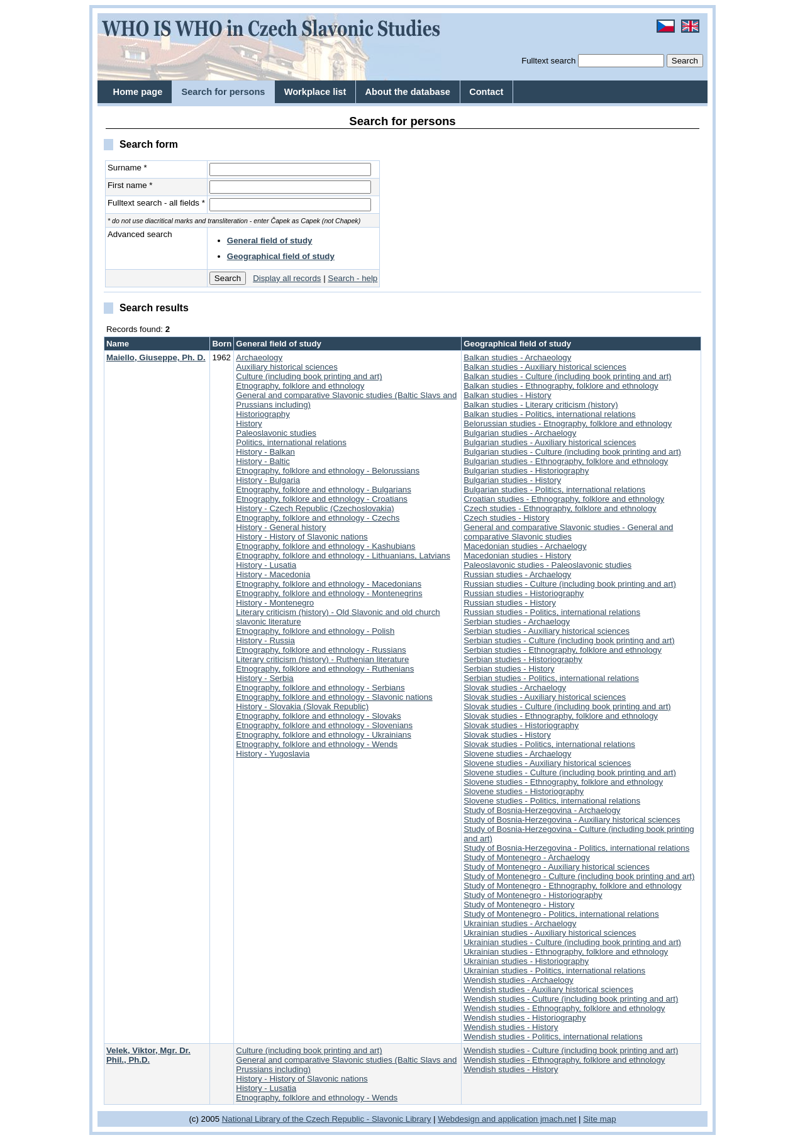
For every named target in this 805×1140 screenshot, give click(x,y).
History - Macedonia (273, 574)
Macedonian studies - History (517, 555)
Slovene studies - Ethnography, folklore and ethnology (563, 782)
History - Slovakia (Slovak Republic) (302, 706)
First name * (130, 185)
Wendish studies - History (511, 1027)
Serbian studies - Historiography (523, 659)
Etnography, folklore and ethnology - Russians (321, 650)
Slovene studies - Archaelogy (517, 753)
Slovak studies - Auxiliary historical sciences (545, 697)
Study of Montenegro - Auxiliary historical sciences (557, 867)
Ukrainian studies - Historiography (526, 961)
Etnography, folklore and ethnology (300, 385)
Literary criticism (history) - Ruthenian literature (322, 659)
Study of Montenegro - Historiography (533, 895)
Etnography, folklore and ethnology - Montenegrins (329, 593)
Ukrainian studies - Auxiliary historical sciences (550, 933)
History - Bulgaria (268, 480)
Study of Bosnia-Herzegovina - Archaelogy (542, 810)
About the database (407, 92)
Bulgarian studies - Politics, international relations (554, 489)
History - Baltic (263, 461)
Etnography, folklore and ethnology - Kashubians (325, 546)
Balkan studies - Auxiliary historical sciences (545, 367)
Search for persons (223, 92)
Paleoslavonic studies (276, 433)
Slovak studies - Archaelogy (515, 687)
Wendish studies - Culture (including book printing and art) (571, 999)
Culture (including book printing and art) (309, 376)
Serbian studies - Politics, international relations (551, 678)
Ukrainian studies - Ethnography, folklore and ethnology (566, 951)
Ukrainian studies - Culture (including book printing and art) (572, 942)
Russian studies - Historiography (524, 593)
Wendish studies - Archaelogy (519, 980)
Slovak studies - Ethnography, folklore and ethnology (561, 716)
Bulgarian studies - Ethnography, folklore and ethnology (566, 461)
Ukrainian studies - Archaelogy (520, 923)
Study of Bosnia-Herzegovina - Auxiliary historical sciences (572, 819)
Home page (138, 92)
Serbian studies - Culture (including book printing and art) (569, 640)
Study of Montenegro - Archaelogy (527, 857)
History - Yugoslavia (272, 753)
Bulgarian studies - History (512, 480)
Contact (486, 92)
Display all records (287, 278)
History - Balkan (265, 452)
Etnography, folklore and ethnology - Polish (315, 631)
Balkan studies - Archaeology (517, 357)
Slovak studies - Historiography (521, 725)
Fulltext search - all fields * (156, 203)
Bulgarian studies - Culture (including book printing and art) (572, 452)
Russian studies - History (510, 602)
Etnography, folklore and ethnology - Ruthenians (325, 668)
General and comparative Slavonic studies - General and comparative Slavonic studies (568, 532)
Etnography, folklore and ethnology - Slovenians (324, 725)
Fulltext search (548, 60)
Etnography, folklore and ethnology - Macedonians (328, 584)
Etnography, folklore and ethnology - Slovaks (318, 716)
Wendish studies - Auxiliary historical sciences (548, 989)
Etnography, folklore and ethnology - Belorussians (327, 470)
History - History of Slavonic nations (301, 536)
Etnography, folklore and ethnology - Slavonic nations (334, 697)
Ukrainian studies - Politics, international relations (554, 970)
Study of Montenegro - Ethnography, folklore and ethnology (572, 885)
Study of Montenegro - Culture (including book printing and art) (579, 876)
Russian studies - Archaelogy (517, 574)
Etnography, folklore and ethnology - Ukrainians (323, 734)
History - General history (281, 527)
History (249, 423)
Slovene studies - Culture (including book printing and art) (570, 772)
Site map (599, 1119)
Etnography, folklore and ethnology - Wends (316, 744)
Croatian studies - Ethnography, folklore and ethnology (564, 499)
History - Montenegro (275, 602)
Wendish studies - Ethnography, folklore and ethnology (564, 1008)
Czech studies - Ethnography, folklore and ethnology (560, 508)
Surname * (127, 167)
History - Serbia (264, 678)
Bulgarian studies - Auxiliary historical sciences (550, 442)
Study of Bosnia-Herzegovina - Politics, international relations (576, 848)
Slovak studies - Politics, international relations (549, 744)
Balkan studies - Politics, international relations (550, 414)
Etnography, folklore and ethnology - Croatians (322, 499)
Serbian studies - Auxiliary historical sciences (547, 631)
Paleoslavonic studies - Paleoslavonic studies (547, 565)
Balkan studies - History (507, 395)
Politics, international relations (291, 442)
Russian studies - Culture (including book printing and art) (570, 584)
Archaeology (259, 357)
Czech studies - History (506, 518)
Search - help (352, 278)
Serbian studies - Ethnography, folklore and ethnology (563, 650)
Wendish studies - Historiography (525, 1017)
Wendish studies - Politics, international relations (553, 1036)
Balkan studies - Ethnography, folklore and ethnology (561, 385)
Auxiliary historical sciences (286, 367)
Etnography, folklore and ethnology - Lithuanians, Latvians (343, 555)
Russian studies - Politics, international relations (552, 612)
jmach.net (557, 1119)
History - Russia (265, 640)
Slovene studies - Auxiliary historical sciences (547, 763)
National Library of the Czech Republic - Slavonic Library (326, 1119)
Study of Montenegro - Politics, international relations (561, 914)
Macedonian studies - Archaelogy (525, 546)
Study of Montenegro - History (519, 904)
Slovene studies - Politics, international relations (552, 800)
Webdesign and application (488, 1119)
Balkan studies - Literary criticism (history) (541, 404)
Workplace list (315, 92)
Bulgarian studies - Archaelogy (520, 433)
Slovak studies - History (507, 734)
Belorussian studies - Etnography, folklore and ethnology (568, 423)
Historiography (263, 414)
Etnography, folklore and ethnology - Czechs (317, 518)
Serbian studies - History (509, 668)
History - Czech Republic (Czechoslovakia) (315, 508)
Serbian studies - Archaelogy (517, 621)
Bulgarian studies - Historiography (526, 470)
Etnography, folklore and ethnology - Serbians (320, 687)
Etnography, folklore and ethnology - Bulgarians (323, 489)
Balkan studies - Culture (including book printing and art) (567, 376)
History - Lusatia (266, 565)
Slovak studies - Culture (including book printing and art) (567, 706)
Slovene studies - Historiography (524, 791)
